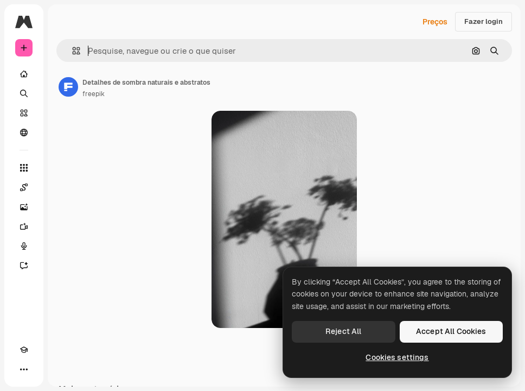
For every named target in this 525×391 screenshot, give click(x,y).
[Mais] (24, 369)
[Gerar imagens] (24, 207)
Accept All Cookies (451, 331)
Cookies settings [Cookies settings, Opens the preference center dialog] (397, 357)
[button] (72, 51)
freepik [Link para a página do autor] (93, 94)
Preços (434, 22)
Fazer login (483, 21)
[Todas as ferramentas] (24, 167)
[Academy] (24, 349)
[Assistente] (24, 265)
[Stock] (24, 113)
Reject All (343, 331)
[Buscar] (24, 93)
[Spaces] (24, 187)
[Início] (24, 74)
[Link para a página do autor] (68, 87)
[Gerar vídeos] (24, 226)
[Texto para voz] (24, 246)
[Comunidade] (24, 132)
